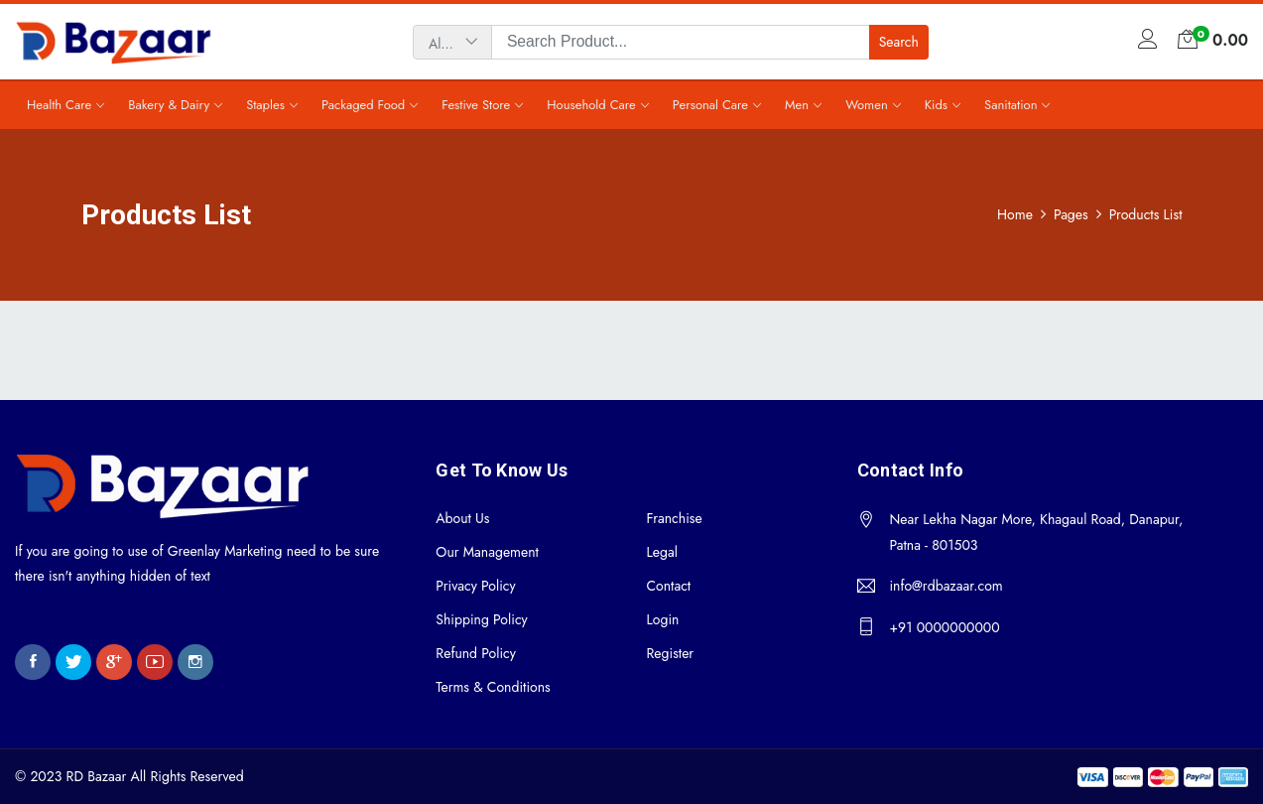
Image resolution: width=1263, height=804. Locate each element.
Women (866, 104)
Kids (936, 104)
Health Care (59, 104)
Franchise (673, 518)
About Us (462, 518)
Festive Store (476, 104)
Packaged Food (363, 104)
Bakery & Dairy (168, 104)
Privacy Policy (475, 586)
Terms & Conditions (493, 687)
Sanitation (1010, 104)
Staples (265, 104)
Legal (661, 552)
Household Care (591, 104)
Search (899, 42)
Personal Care (710, 104)
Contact (668, 586)
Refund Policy (476, 653)
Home (1015, 215)
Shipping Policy (481, 619)
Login (662, 619)
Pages (1071, 215)
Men (797, 104)
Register (670, 653)
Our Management (487, 552)
